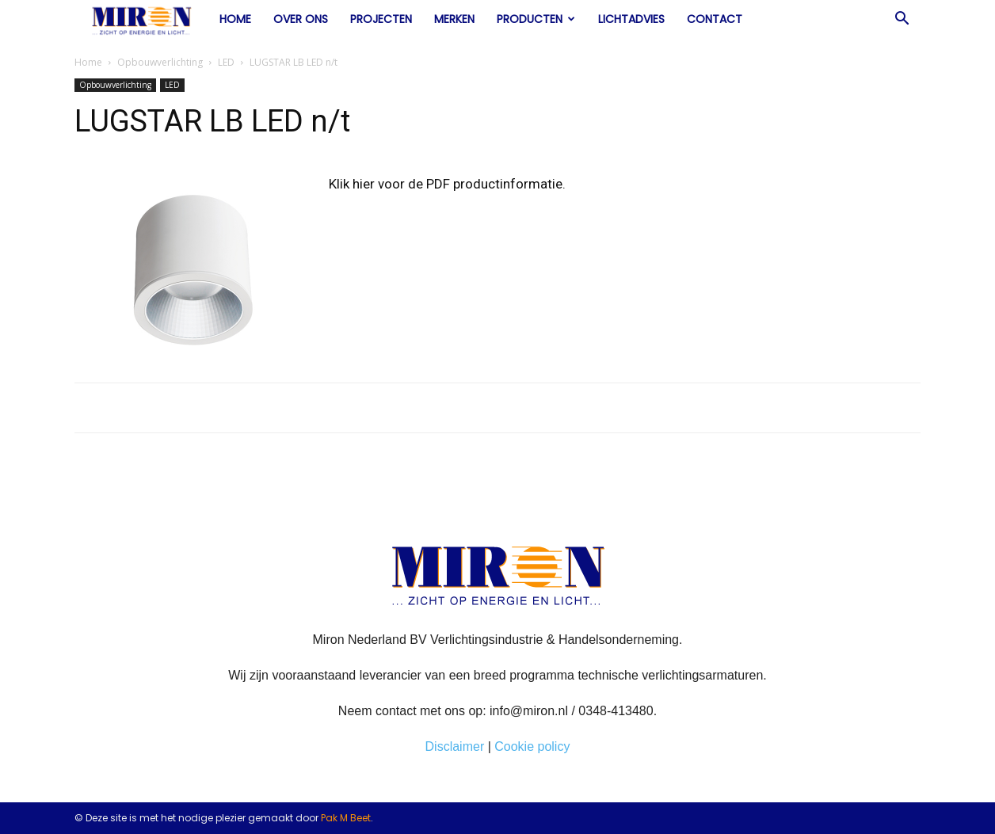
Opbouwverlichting (160, 62)
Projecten (381, 19)
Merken (454, 19)
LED (226, 62)
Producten (536, 19)
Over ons (300, 19)
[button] (902, 20)
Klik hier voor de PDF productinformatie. (447, 184)
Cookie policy (532, 746)
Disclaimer (455, 746)
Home (235, 19)
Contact (714, 19)
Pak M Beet (346, 817)
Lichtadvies (631, 19)
